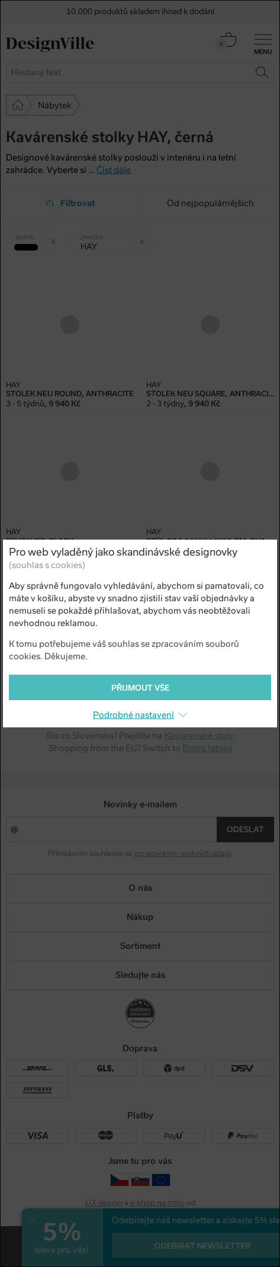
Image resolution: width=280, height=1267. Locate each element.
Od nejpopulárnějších (210, 203)
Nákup (140, 917)
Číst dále (113, 170)
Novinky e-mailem (140, 804)
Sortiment (140, 946)
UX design (104, 1202)
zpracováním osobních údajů (182, 853)
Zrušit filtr (57, 237)
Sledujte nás (140, 975)
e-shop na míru (157, 1202)
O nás (140, 888)
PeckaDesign (140, 1212)
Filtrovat (70, 203)
